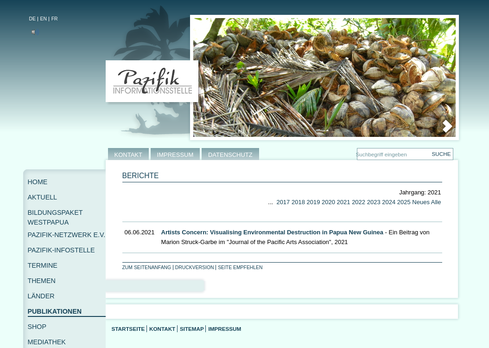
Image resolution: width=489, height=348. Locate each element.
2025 (404, 202)
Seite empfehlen (240, 267)
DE (32, 18)
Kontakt (162, 329)
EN (43, 18)
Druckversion (194, 267)
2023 (374, 202)
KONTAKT (128, 154)
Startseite (128, 329)
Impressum (224, 329)
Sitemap (192, 329)
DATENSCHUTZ (230, 154)
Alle (436, 202)
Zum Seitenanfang (146, 267)
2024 (388, 202)
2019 (313, 202)
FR (54, 18)
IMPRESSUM (175, 154)
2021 (343, 202)
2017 (283, 202)
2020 (328, 202)
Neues (421, 202)
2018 (298, 202)
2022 (358, 202)
